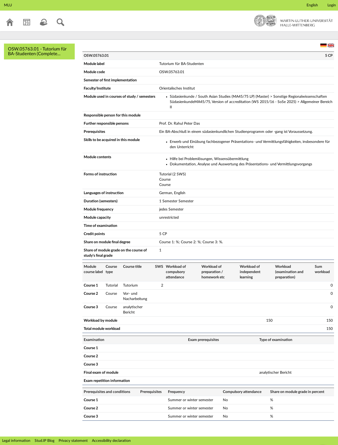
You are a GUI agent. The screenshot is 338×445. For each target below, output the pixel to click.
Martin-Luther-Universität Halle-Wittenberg (293, 21)
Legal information (16, 441)
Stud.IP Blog (44, 441)
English (312, 5)
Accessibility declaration (111, 441)
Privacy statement (73, 441)
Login (331, 5)
